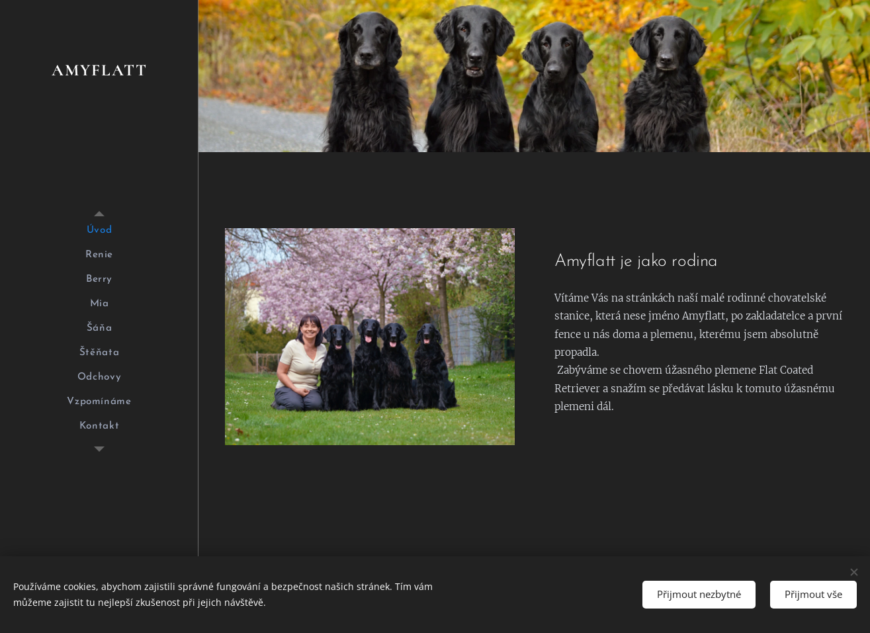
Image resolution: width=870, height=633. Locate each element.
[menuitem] (99, 230)
